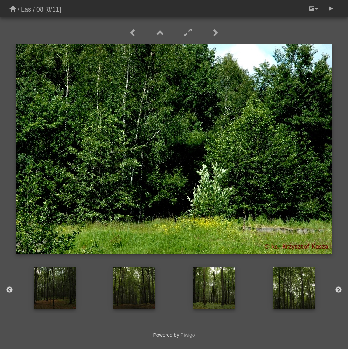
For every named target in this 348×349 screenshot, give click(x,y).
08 (39, 9)
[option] (55, 288)
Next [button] (338, 289)
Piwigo (187, 335)
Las (26, 9)
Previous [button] (9, 289)
